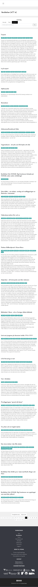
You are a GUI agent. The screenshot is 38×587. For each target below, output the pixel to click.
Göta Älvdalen (7, 382)
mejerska (22, 283)
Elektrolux (11, 196)
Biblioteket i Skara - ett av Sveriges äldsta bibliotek (16, 312)
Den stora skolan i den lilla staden (11, 444)
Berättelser (19, 535)
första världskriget (8, 338)
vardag (20, 196)
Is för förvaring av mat (8, 359)
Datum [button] (14, 22)
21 (15, 519)
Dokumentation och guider (19, 556)
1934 (2, 71)
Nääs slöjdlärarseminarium (20, 132)
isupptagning (18, 71)
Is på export (4, 68)
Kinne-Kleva (16, 250)
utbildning (20, 315)
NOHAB (16, 497)
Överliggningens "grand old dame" (12, 402)
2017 (2, 196)
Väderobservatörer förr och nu (10, 215)
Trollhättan (11, 476)
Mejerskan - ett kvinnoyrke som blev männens (15, 280)
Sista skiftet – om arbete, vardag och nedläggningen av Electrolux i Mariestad (18, 192)
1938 (2, 430)
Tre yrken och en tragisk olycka (10, 427)
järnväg (14, 405)
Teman (19, 537)
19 (34, 517)
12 (19, 517)
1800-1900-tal (4, 37)
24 (22, 519)
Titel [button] (9, 22)
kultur (12, 315)
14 (24, 517)
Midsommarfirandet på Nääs (10, 129)
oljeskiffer (27, 250)
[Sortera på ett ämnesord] (17, 25)
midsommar (8, 132)
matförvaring (29, 361)
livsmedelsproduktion (11, 283)
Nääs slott (28, 132)
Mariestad (16, 196)
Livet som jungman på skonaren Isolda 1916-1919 (16, 335)
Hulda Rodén (8, 405)
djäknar (11, 447)
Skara (11, 106)
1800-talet (3, 361)
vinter (15, 476)
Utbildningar (19, 542)
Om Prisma (19, 544)
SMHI (14, 218)
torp (24, 37)
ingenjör (11, 497)
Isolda (14, 338)
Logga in (19, 546)
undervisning (4, 448)
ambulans (6, 430)
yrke (31, 37)
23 (20, 519)
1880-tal (3, 147)
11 (17, 517)
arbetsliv (6, 196)
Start (19, 533)
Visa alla (4, 22)
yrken (31, 430)
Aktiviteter (19, 541)
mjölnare (11, 91)
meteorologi (9, 218)
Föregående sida (16, 514)
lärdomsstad (22, 447)
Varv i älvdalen (5, 379)
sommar (32, 132)
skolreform (31, 447)
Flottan (11, 250)
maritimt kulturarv (24, 338)
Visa (35, 24)
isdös (9, 361)
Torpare (3, 35)
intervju (3, 476)
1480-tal (3, 106)
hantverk (7, 106)
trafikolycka (26, 430)
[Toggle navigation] (3, 3)
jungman (18, 338)
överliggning (19, 405)
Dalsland (3, 91)
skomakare (16, 106)
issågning (12, 71)
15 (26, 517)
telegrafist (21, 430)
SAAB (7, 476)
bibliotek (8, 315)
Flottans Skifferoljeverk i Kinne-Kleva (12, 247)
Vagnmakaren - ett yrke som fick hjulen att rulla (15, 145)
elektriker (3, 497)
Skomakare (4, 103)
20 (36, 517)
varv (16, 382)
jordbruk (9, 37)
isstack (17, 361)
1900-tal (7, 447)
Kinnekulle (20, 37)
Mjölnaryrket (5, 89)
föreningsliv (16, 447)
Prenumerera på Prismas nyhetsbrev (19, 554)
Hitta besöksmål (19, 539)
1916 (2, 338)
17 (30, 517)
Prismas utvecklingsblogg (19, 552)
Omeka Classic (24, 583)
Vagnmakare (11, 147)
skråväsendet (21, 106)
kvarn (7, 91)
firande (3, 132)
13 (21, 517)
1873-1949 (3, 405)
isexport (7, 71)
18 (32, 517)
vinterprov (20, 476)
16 (28, 517)
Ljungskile (24, 71)
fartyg (3, 382)
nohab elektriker (5, 179)
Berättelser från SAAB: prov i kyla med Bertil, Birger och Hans (18, 473)
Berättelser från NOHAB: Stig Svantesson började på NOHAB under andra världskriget (17, 175)
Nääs (12, 132)
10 (15, 517)
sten (2, 252)
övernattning (25, 405)
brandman (11, 430)
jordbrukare (14, 37)
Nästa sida (23, 514)
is (4, 71)
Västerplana (26, 218)
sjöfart (30, 338)
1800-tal (3, 447)
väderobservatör (19, 218)
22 (17, 519)
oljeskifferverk (32, 250)
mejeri (17, 283)
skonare (34, 338)
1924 (2, 250)
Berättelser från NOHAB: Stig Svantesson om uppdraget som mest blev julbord (18, 493)
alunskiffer (6, 250)
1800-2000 (3, 315)
